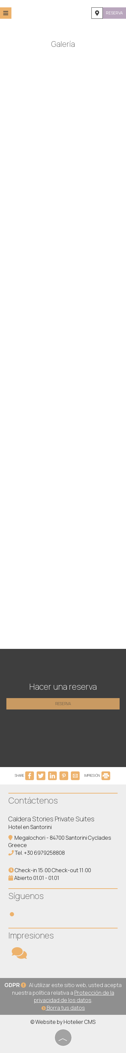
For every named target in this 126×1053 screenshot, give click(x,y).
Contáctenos (33, 800)
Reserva (114, 13)
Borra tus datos (63, 1007)
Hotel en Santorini (30, 827)
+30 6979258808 (44, 852)
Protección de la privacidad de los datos (74, 996)
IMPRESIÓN (97, 775)
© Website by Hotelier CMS (63, 1022)
